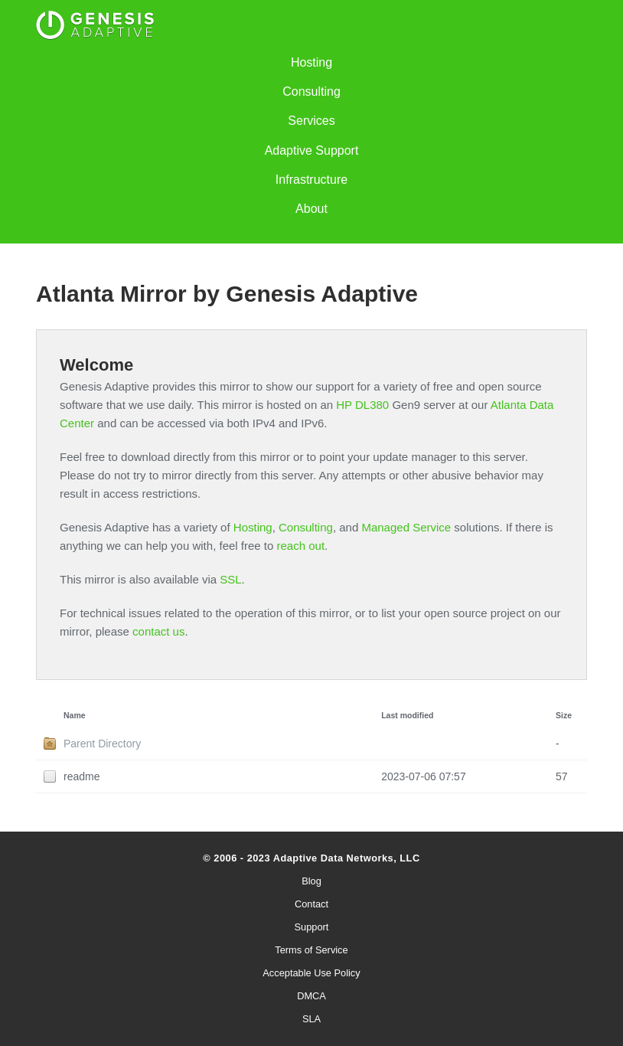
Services (311, 120)
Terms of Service (311, 950)
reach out (301, 545)
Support (312, 927)
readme (81, 776)
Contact (311, 904)
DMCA (311, 996)
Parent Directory (102, 743)
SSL (230, 579)
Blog (311, 881)
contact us (158, 631)
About (311, 208)
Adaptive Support (312, 150)
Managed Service (406, 527)
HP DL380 (362, 404)
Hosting (311, 62)
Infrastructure (311, 179)
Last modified (407, 715)
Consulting (311, 91)
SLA (311, 1019)
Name (75, 715)
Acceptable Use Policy (311, 973)
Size (564, 715)
